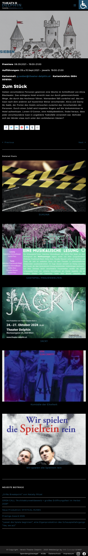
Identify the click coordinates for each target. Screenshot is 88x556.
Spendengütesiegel (29, 554)
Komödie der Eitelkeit (44, 404)
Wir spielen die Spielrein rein (44, 467)
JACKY (44, 341)
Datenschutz (55, 554)
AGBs (43, 554)
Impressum (68, 554)
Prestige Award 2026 (13, 516)
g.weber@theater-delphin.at (34, 76)
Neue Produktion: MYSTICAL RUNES (21, 510)
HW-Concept (69, 550)
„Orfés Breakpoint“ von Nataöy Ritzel (22, 494)
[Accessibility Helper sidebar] (83, 4)
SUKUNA (44, 214)
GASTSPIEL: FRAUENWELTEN (44, 278)
